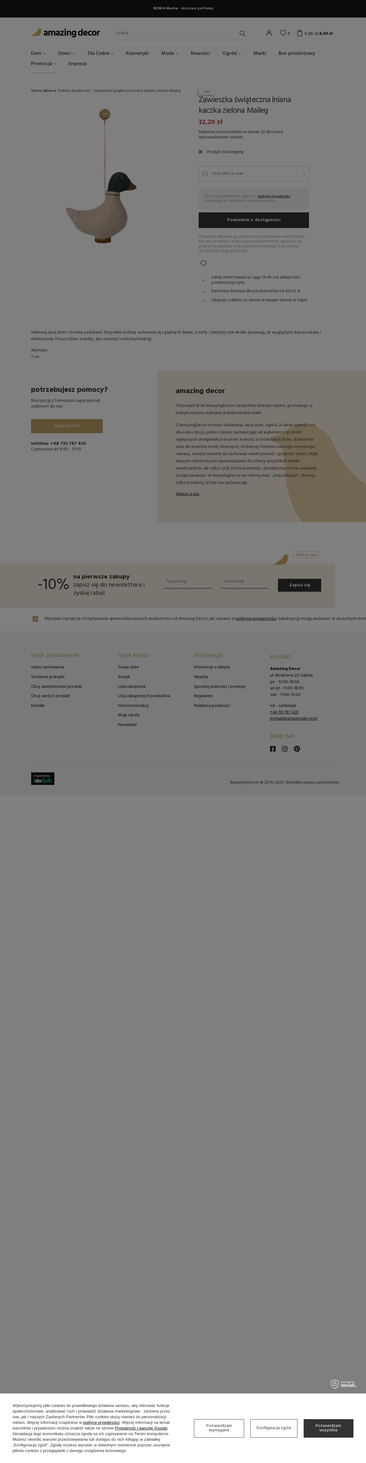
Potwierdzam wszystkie (328, 1428)
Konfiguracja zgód (274, 1428)
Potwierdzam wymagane (219, 1428)
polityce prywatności (101, 1422)
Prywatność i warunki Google (141, 1428)
